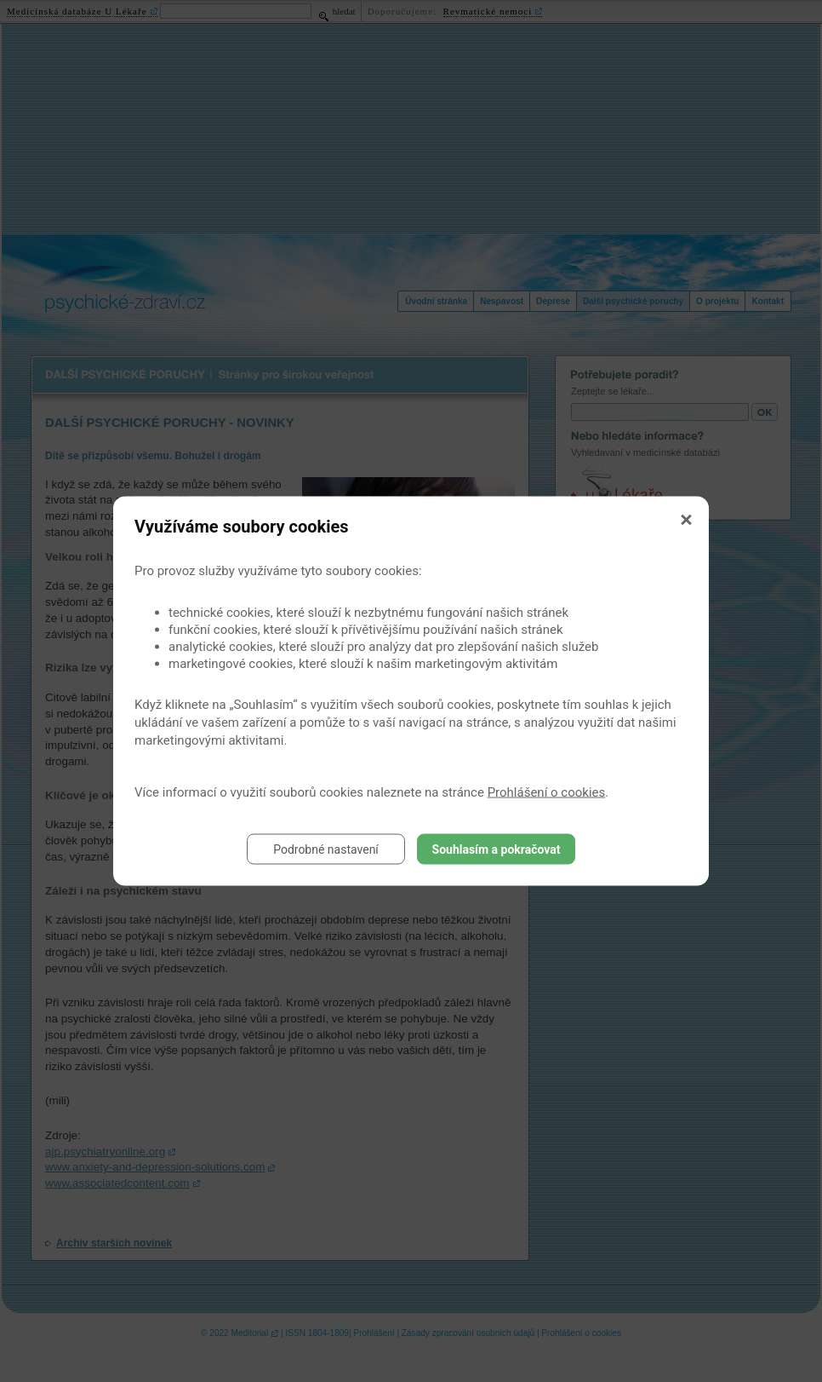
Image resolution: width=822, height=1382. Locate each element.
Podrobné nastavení (326, 849)
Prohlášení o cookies (547, 792)
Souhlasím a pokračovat (496, 849)
